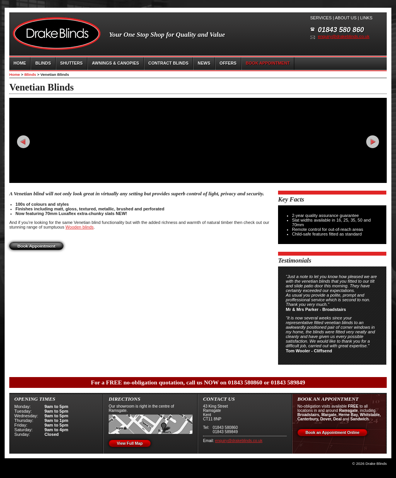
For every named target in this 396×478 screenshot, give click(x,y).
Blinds (30, 74)
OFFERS (228, 63)
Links (366, 17)
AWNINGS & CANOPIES (115, 63)
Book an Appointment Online (332, 432)
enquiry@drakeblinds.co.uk (343, 36)
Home (14, 74)
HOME (20, 63)
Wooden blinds (79, 227)
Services (321, 17)
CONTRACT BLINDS (168, 63)
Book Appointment (36, 246)
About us (346, 17)
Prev (23, 141)
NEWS (204, 63)
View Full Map (130, 443)
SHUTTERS (71, 63)
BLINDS (43, 63)
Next (372, 141)
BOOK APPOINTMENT (268, 63)
